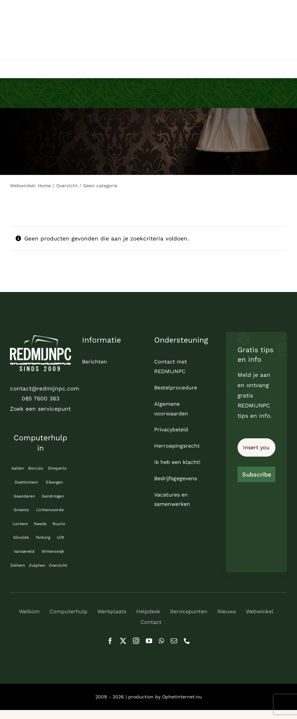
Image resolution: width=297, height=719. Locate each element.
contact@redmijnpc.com (44, 388)
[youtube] (149, 641)
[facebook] (110, 641)
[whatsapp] (161, 641)
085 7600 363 (40, 398)
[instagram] (136, 641)
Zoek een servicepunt (40, 408)
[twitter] (123, 641)
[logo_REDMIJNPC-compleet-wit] (40, 338)
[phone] (187, 641)
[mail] (174, 641)
